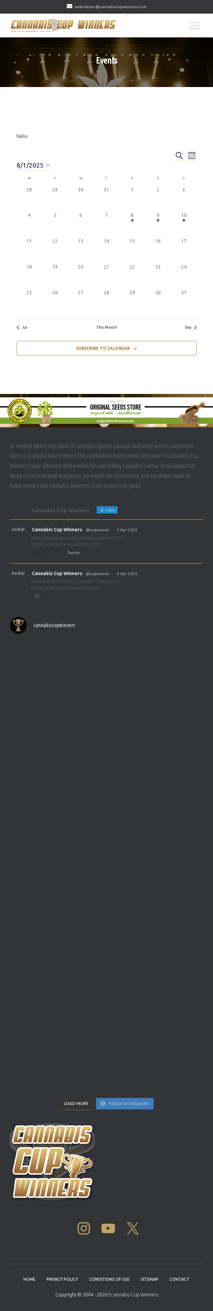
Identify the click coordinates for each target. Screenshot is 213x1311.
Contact (180, 1279)
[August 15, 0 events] (132, 250)
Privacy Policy (62, 1279)
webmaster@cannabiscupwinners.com (111, 6)
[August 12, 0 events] (55, 250)
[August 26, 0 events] (55, 302)
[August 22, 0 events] (132, 276)
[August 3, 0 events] (184, 199)
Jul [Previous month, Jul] (22, 327)
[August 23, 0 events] (158, 276)
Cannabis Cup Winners (57, 529)
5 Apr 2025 (127, 530)
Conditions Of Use (109, 1279)
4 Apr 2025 (127, 573)
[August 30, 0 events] (158, 302)
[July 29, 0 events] (55, 199)
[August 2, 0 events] (158, 199)
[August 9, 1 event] (158, 225)
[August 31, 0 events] (184, 302)
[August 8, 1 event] (132, 225)
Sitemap (149, 1279)
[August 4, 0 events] (29, 225)
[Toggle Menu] (194, 25)
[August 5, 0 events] (55, 225)
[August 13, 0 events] (81, 250)
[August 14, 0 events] (106, 250)
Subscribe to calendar (103, 348)
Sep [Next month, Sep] (191, 327)
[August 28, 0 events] (106, 302)
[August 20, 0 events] (81, 276)
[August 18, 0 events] (29, 276)
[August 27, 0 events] (81, 302)
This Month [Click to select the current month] (106, 327)
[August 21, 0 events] (106, 276)
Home (29, 1279)
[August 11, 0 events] (29, 250)
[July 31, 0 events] (106, 199)
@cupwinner (98, 530)
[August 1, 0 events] (132, 199)
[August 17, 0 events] (184, 250)
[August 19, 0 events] (55, 276)
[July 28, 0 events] (29, 199)
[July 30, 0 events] (81, 199)
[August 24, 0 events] (184, 276)
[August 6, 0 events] (81, 225)
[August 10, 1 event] (184, 225)
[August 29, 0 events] (132, 302)
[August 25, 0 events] (29, 302)
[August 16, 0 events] (158, 250)
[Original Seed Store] (106, 410)
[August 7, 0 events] (106, 225)
